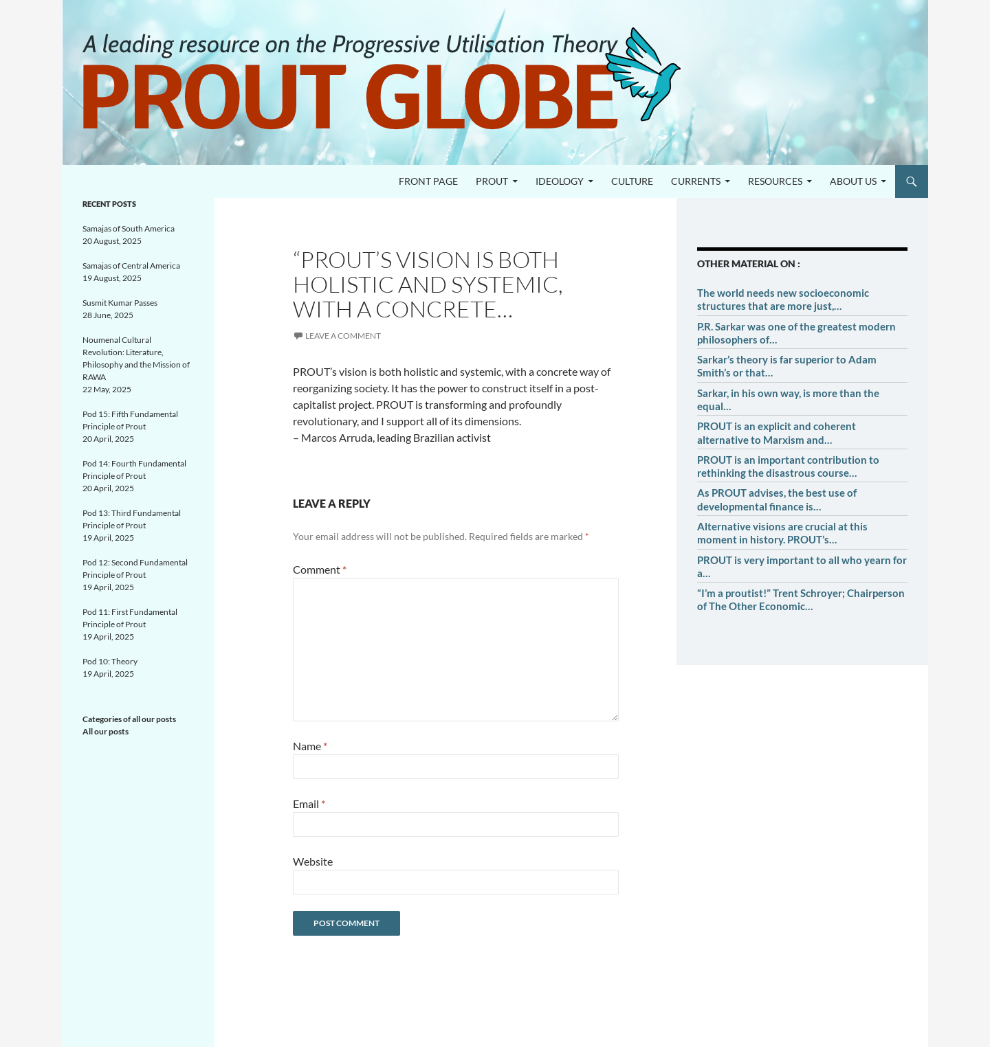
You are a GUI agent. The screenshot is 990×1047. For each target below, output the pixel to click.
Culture (632, 181)
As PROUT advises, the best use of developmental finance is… (777, 499)
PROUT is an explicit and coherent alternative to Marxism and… (776, 432)
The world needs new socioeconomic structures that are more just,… (783, 299)
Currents (695, 181)
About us (853, 181)
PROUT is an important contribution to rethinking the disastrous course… (788, 466)
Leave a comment (343, 335)
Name (310, 745)
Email (309, 803)
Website (313, 861)
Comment (319, 569)
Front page (428, 181)
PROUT (492, 181)
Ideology (560, 181)
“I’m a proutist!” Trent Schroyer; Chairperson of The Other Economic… (801, 599)
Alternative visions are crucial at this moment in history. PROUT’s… (782, 532)
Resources (775, 181)
